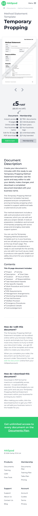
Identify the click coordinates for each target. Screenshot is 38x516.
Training (7, 470)
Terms (23, 500)
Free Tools (8, 477)
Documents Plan (18, 430)
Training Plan (26, 473)
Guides (24, 497)
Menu (32, 3)
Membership (28, 141)
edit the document (12, 361)
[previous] (15, 89)
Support (7, 493)
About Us (8, 497)
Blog (6, 504)
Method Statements (25, 8)
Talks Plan (25, 476)
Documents (11, 8)
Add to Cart (10, 141)
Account (24, 493)
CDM (6, 474)
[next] (22, 89)
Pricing (24, 480)
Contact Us (8, 500)
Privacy (24, 504)
